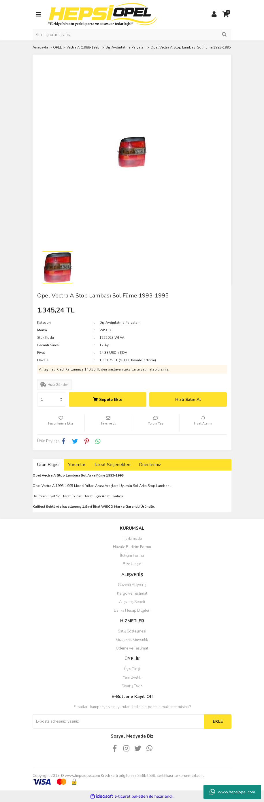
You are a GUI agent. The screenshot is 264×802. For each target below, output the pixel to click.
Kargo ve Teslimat (132, 593)
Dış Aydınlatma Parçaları (119, 322)
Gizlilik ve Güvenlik (132, 639)
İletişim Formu (132, 555)
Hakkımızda (132, 538)
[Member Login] (214, 14)
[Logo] (102, 14)
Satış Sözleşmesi (132, 631)
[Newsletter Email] (118, 721)
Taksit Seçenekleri (112, 465)
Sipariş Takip (132, 686)
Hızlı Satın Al (188, 399)
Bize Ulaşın (132, 564)
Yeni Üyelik (132, 677)
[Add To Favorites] (60, 422)
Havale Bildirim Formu (132, 547)
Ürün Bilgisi (48, 465)
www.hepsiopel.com (232, 792)
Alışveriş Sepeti (132, 601)
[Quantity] (51, 399)
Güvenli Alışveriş (132, 584)
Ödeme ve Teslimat (132, 648)
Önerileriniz (150, 465)
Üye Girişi (132, 669)
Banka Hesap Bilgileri (132, 610)
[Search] (132, 34)
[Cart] (225, 14)
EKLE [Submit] (218, 721)
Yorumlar (76, 465)
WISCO (105, 330)
